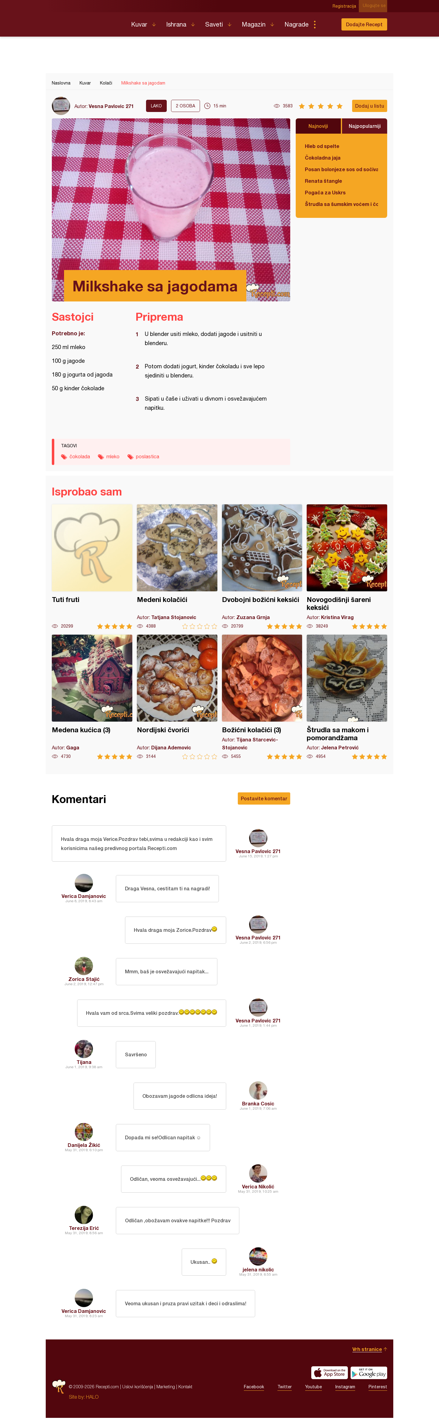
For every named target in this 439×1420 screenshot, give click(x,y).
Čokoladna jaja (323, 157)
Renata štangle (323, 181)
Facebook (254, 1388)
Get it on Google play (369, 1374)
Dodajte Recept (364, 24)
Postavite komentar (264, 798)
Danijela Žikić (84, 1147)
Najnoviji (318, 126)
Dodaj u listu (369, 106)
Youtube (313, 1388)
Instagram (345, 1388)
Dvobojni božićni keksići (262, 566)
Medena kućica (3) (92, 697)
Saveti (214, 24)
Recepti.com (87, 22)
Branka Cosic (258, 1105)
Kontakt (185, 1388)
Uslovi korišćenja (137, 1388)
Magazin (254, 24)
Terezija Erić (84, 1230)
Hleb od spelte (322, 146)
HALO (92, 1399)
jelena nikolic (258, 1271)
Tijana (84, 1064)
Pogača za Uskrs (325, 192)
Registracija (346, 6)
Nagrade (296, 24)
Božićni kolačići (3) (262, 697)
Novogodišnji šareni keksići (347, 566)
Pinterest (378, 1388)
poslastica (147, 456)
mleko (113, 456)
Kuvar (139, 24)
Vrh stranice (367, 1351)
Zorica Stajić (84, 981)
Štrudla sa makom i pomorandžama (347, 697)
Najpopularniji (365, 126)
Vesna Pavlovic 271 (111, 106)
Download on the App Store (329, 1374)
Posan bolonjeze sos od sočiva (341, 169)
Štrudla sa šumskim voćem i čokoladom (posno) (341, 204)
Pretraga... (327, 24)
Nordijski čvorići (177, 697)
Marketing (165, 1388)
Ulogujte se (375, 6)
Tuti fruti (92, 566)
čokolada (80, 456)
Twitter (284, 1388)
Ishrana (176, 24)
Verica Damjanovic (84, 898)
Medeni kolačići (177, 566)
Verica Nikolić (258, 1188)
